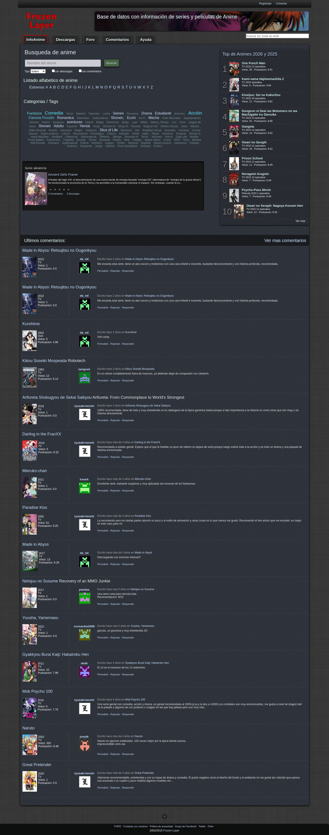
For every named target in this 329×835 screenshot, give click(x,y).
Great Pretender (37, 764)
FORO (118, 826)
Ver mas (300, 221)
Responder (128, 271)
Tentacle (181, 133)
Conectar (281, 3)
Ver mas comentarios (285, 240)
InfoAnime (35, 40)
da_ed (84, 259)
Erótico (158, 146)
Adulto (59, 126)
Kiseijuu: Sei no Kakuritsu (261, 95)
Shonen (45, 126)
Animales (170, 130)
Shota (135, 133)
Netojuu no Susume (40, 581)
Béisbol (196, 139)
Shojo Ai (123, 126)
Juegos (109, 143)
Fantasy (194, 143)
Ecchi (131, 118)
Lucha (106, 113)
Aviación (124, 133)
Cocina (196, 130)
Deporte (146, 143)
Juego (98, 146)
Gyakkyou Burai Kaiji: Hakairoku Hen (55, 654)
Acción (195, 112)
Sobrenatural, (89, 136)
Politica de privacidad (162, 826)
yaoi (134, 122)
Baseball (104, 139)
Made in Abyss (35, 544)
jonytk (84, 736)
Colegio (136, 139)
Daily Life (181, 136)
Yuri (174, 122)
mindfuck (57, 136)
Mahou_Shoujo (160, 122)
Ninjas (155, 133)
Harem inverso (162, 143)
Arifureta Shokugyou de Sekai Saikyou (57, 397)
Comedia (54, 112)
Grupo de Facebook (186, 826)
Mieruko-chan (34, 470)
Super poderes (50, 133)
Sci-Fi (142, 118)
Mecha (154, 118)
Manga (117, 136)
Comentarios (117, 40)
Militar (143, 122)
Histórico (97, 143)
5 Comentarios (55, 194)
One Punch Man (253, 63)
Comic (167, 139)
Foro (90, 40)
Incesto (52, 130)
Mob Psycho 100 (37, 691)
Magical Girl (150, 126)
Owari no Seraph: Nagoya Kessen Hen (274, 205)
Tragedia (68, 139)
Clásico (111, 133)
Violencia (91, 130)
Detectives (83, 118)
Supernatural (70, 143)
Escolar (81, 139)
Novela (194, 136)
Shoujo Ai (194, 133)
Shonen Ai (109, 126)
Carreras (183, 130)
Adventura (180, 143)
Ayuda (145, 40)
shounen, (179, 113)
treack (84, 479)
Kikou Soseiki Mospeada (44, 360)
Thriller (121, 143)
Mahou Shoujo (169, 126)
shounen (157, 136)
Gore (182, 122)
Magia (100, 122)
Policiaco (53, 143)
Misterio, (105, 136)
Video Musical (37, 130)
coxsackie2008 (84, 626)
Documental (80, 133)
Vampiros (58, 122)
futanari (33, 133)
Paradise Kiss (34, 507)
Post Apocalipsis (127, 146)
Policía (85, 143)
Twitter (202, 826)
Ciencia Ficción (41, 118)
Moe (126, 139)
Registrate (265, 3)
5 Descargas (73, 194)
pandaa (84, 589)
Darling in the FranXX (41, 434)
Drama (146, 113)
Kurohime (31, 323)
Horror (169, 136)
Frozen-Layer (171, 830)
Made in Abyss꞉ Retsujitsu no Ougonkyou (59, 250)
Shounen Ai (131, 136)
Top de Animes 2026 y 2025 (249, 54)
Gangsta (248, 126)
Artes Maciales (40, 136)
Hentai (85, 126)
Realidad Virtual (151, 130)
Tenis (186, 139)
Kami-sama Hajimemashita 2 (263, 79)
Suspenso (86, 146)
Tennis (92, 139)
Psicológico (97, 133)
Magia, (79, 130)
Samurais (66, 130)
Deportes (94, 113)
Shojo (96, 126)
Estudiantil (163, 113)
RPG (177, 139)
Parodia (135, 126)
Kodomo (72, 146)
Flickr (211, 826)
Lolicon (66, 133)
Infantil (89, 122)
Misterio (81, 113)
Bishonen (126, 130)
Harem (46, 122)
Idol (137, 130)
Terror (69, 113)
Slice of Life (109, 130)
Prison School (252, 158)
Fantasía (34, 113)
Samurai (133, 143)
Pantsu (117, 139)
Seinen (118, 113)
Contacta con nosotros (135, 826)
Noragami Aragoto (255, 174)
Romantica (65, 118)
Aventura (167, 133)
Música (194, 126)
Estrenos (36, 87)
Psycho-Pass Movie (256, 190)
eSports (110, 146)
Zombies (145, 146)
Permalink (102, 271)
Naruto (28, 728)
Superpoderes (192, 118)
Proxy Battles (36, 139)
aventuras (74, 122)
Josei (184, 126)
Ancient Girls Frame (63, 174)
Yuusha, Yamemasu (40, 617)
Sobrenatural (100, 118)
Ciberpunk (71, 136)
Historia (33, 122)
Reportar (115, 271)
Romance (133, 113)
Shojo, (125, 122)
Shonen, (117, 118)
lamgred (84, 369)
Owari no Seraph (254, 142)
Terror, (145, 136)
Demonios (113, 122)
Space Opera (153, 139)
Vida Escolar (37, 143)
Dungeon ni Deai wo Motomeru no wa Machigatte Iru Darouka (269, 112)
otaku (145, 133)
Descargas (65, 40)
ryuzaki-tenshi (84, 406)
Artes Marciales (171, 118)
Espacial (72, 126)
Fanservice (53, 139)
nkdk (84, 663)
